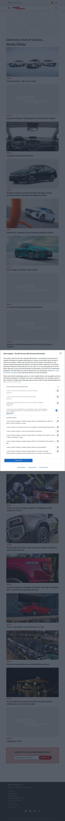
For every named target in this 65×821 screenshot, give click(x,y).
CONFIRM (18, 460)
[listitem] (32, 387)
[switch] (57, 391)
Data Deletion (21, 467)
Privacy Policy (43, 467)
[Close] (61, 354)
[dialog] (32, 410)
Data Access (32, 467)
